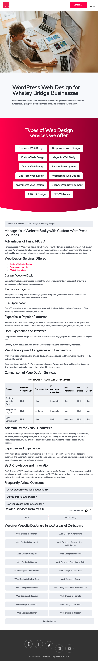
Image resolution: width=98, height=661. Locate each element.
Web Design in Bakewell (27, 542)
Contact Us (78, 4)
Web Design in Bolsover (70, 553)
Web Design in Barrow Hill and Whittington (70, 544)
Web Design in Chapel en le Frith (70, 562)
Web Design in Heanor (26, 613)
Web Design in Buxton (27, 562)
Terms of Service (62, 656)
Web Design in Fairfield (70, 596)
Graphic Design (70, 517)
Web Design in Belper (26, 553)
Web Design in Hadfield (70, 604)
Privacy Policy (48, 656)
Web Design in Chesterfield (26, 570)
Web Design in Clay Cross (70, 570)
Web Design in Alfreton (26, 533)
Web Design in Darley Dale (26, 579)
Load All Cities (49, 621)
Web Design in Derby (70, 579)
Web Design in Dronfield (27, 587)
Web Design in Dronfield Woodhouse (70, 587)
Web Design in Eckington (26, 596)
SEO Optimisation (18, 270)
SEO (26, 517)
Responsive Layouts (19, 267)
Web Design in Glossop (26, 604)
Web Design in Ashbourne (70, 533)
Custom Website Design (21, 264)
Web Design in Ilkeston (70, 613)
